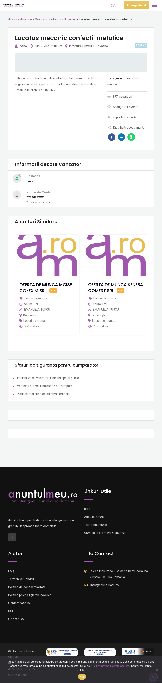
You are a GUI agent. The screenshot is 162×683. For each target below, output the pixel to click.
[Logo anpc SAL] (62, 652)
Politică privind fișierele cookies (29, 595)
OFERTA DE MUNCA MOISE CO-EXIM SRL (45, 288)
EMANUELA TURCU (37, 309)
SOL (11, 611)
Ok (82, 676)
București (29, 315)
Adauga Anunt (136, 5)
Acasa (12, 19)
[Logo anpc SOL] (100, 652)
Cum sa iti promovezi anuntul (104, 533)
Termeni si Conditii (21, 579)
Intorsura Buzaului (63, 19)
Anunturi (26, 19)
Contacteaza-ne (19, 603)
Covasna (41, 19)
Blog (87, 509)
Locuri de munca (34, 320)
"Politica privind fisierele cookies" (111, 665)
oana (24, 46)
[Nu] (157, 670)
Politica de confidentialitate (27, 587)
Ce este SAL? (17, 619)
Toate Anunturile (95, 525)
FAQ (11, 571)
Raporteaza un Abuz (124, 117)
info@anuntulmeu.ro (104, 585)
